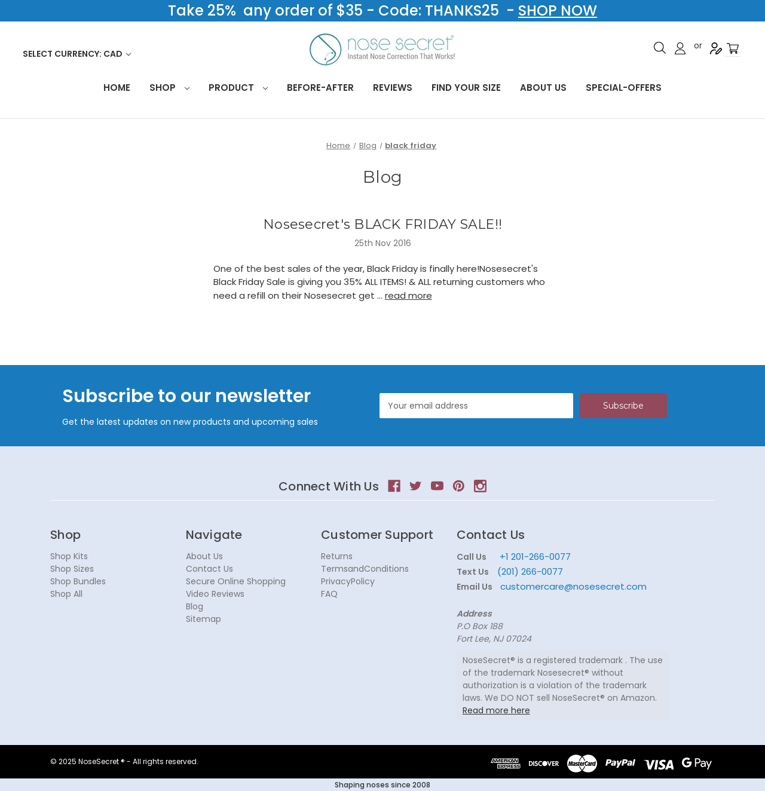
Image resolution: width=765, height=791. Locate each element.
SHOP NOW (557, 10)
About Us (543, 87)
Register (716, 48)
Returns (337, 556)
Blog (194, 606)
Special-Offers (624, 87)
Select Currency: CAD (77, 54)
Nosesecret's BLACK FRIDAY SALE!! (382, 224)
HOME (116, 87)
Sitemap (203, 619)
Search (659, 47)
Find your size (466, 87)
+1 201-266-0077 (535, 556)
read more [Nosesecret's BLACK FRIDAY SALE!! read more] (408, 295)
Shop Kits (69, 556)
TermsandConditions (365, 569)
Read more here (496, 710)
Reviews (392, 87)
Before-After (320, 87)
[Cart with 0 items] (732, 49)
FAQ (329, 594)
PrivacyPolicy (348, 581)
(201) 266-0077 (530, 571)
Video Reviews (215, 594)
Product (238, 87)
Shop (169, 87)
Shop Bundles (78, 581)
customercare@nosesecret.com (572, 586)
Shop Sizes (72, 569)
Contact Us (209, 569)
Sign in (680, 48)
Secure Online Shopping (236, 581)
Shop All (66, 594)
